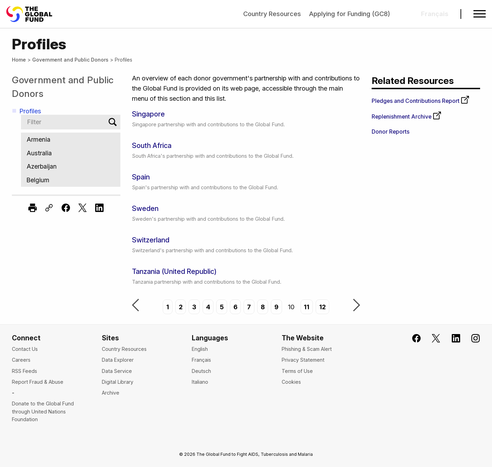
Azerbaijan (70, 167)
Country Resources (272, 13)
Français (201, 360)
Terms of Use (297, 371)
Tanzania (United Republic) (174, 271)
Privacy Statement (303, 360)
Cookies (291, 382)
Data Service (117, 371)
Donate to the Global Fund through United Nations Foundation (43, 411)
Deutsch (201, 371)
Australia (70, 153)
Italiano (200, 382)
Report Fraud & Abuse (37, 382)
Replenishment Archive (407, 116)
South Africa (151, 145)
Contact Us (25, 349)
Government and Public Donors (70, 60)
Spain (141, 177)
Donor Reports (390, 131)
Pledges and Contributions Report (421, 101)
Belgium (70, 180)
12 (322, 307)
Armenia (70, 139)
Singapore (148, 114)
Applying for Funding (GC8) (349, 13)
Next (356, 306)
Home (19, 60)
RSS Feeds (24, 371)
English (200, 349)
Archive (110, 393)
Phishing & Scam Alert (307, 349)
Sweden (145, 208)
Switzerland (150, 240)
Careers (21, 360)
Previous (135, 306)
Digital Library (117, 382)
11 (307, 307)
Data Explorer (118, 360)
